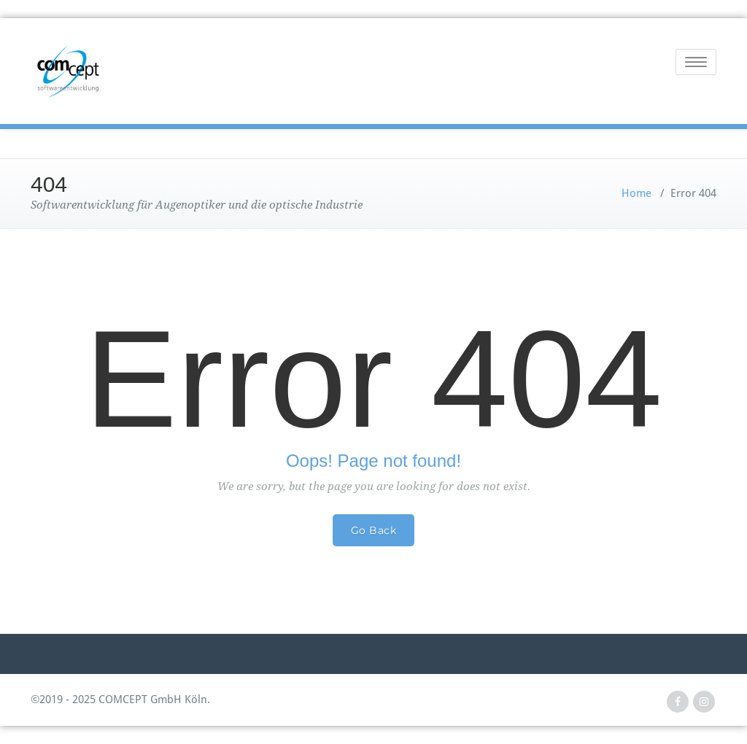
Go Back (374, 530)
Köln (196, 699)
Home (636, 193)
